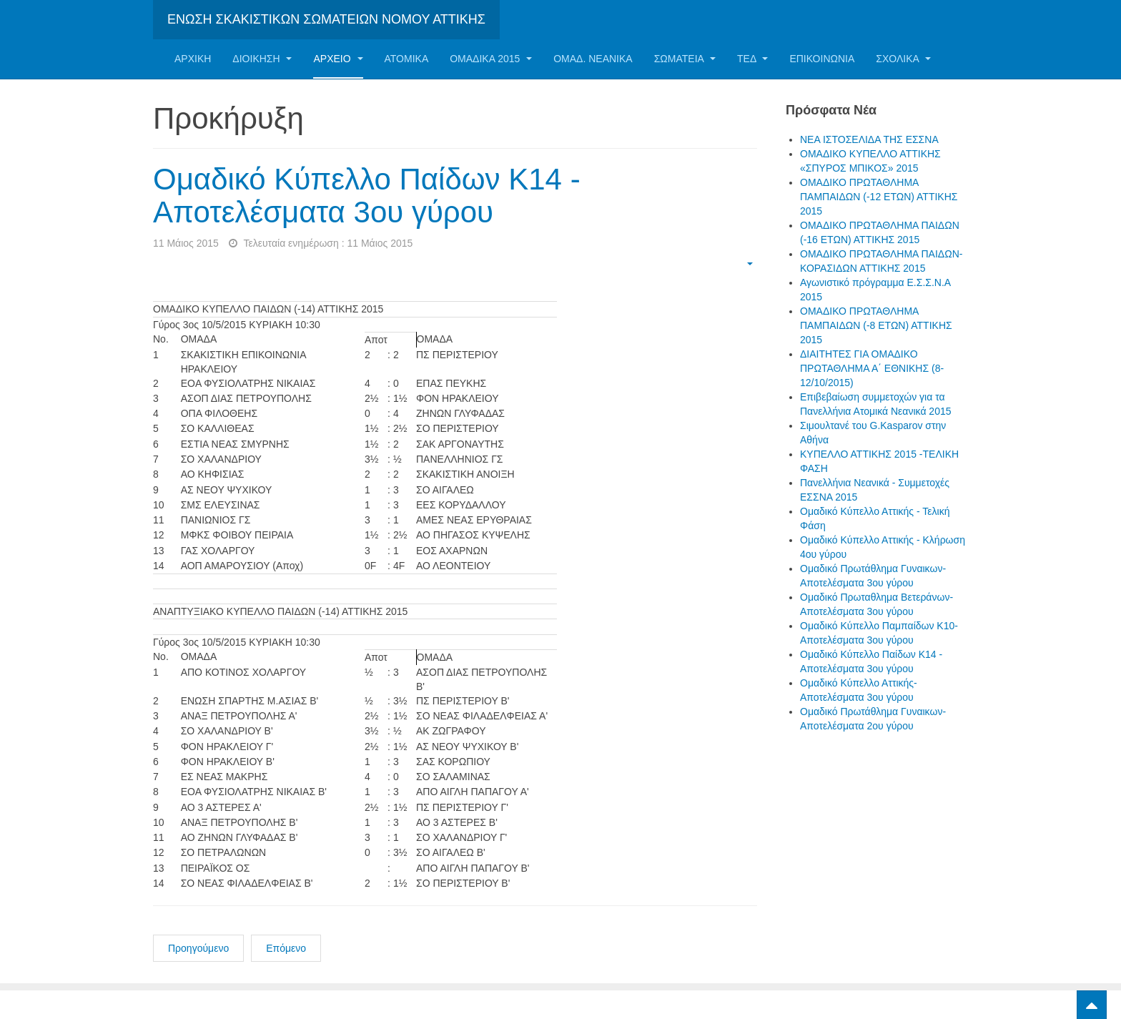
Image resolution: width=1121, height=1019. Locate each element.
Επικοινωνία (821, 58)
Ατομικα (407, 58)
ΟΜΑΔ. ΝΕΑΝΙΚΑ (592, 58)
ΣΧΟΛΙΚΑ (903, 58)
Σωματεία (685, 58)
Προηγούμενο (198, 948)
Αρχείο (337, 58)
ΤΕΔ (752, 58)
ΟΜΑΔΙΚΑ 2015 (491, 58)
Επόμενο (286, 948)
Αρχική (192, 58)
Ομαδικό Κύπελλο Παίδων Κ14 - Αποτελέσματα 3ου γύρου (367, 195)
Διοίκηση (262, 58)
